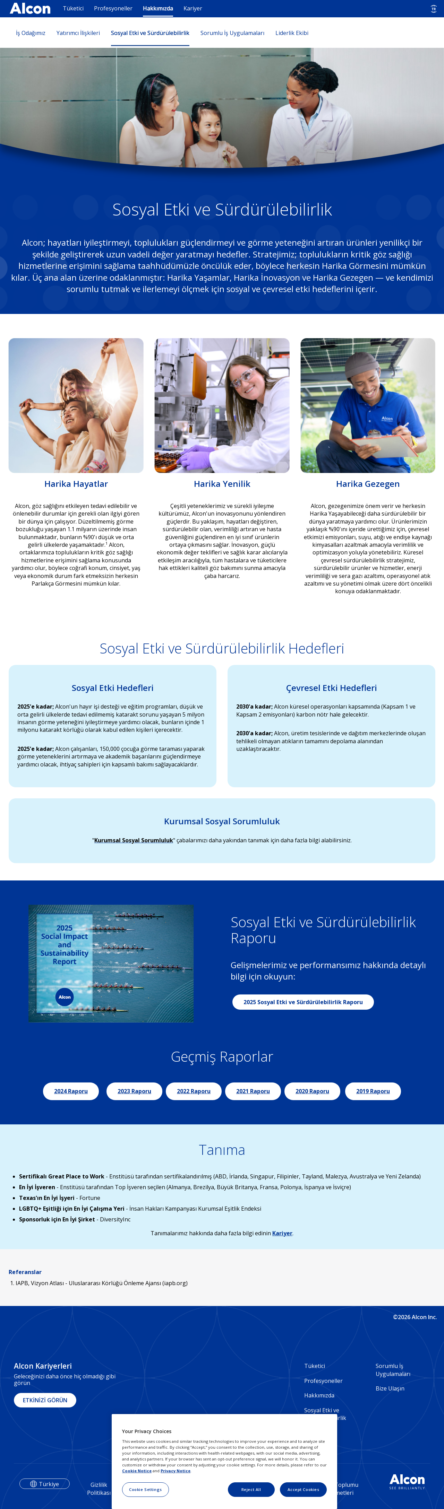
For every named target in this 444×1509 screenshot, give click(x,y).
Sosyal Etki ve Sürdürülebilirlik (150, 33)
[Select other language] (434, 9)
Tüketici (73, 8)
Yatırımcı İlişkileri (78, 33)
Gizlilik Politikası (99, 1488)
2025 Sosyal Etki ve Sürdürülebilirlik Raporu (303, 1002)
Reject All (251, 1489)
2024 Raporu (71, 1091)
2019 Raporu (373, 1091)
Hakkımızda (158, 8)
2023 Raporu (134, 1091)
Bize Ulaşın (390, 1388)
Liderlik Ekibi (291, 33)
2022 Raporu (194, 1091)
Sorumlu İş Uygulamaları (232, 33)
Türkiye (49, 1484)
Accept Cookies (303, 1489)
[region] (224, 1461)
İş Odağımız (30, 33)
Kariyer (192, 8)
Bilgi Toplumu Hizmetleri (340, 1488)
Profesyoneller (113, 8)
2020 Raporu (312, 1091)
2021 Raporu (253, 1091)
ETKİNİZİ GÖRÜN (45, 1400)
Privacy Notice (175, 1470)
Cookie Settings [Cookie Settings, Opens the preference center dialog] (145, 1489)
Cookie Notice (137, 1470)
